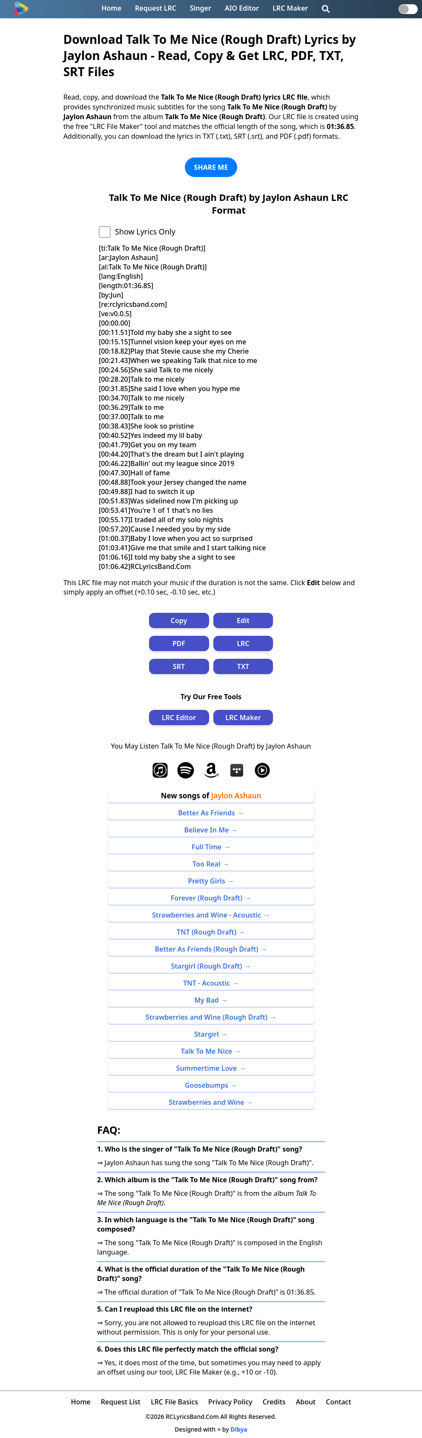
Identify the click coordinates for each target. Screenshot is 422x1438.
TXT (243, 666)
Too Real (206, 864)
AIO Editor (242, 8)
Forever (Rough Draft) (207, 898)
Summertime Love (206, 1068)
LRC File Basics (174, 1402)
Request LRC (155, 8)
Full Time (206, 847)
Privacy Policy (230, 1402)
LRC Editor (179, 717)
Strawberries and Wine (206, 1102)
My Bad (206, 1000)
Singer (200, 8)
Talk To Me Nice (206, 1051)
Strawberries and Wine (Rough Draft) (206, 1017)
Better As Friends (206, 813)
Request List (121, 1402)
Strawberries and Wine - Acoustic (206, 915)
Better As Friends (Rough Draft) (206, 949)
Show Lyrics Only (145, 231)
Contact (338, 1402)
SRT (179, 666)
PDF (178, 643)
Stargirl (206, 1034)
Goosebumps (206, 1085)
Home (111, 8)
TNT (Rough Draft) (206, 932)
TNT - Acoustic (206, 983)
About (306, 1402)
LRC (243, 643)
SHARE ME (211, 167)
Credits (274, 1402)
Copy (179, 620)
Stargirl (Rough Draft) (206, 966)
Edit (243, 620)
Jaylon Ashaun (236, 795)
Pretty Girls (206, 881)
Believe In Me (206, 830)
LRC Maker (290, 8)
